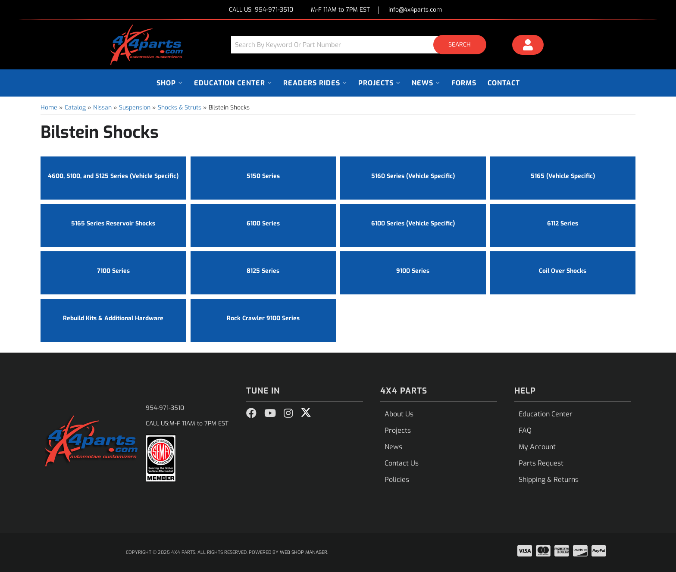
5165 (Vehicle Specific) (563, 176)
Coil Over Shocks (562, 271)
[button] (361, 44)
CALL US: (261, 10)
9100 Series (412, 271)
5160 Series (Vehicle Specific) (413, 176)
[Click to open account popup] (528, 46)
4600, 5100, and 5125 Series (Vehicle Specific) (113, 176)
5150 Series (263, 176)
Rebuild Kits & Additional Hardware (113, 318)
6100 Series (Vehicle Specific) (413, 223)
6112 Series (562, 223)
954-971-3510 (165, 408)
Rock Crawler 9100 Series (263, 318)
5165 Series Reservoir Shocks (113, 223)
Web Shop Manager (303, 552)
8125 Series (263, 271)
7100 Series (113, 271)
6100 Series (263, 223)
